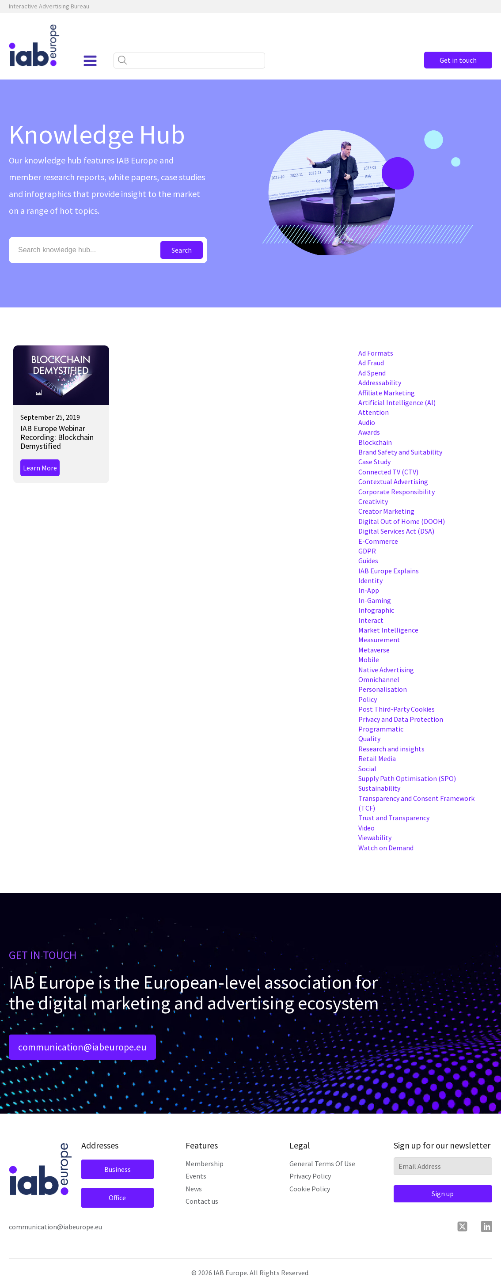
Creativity (373, 501)
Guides (368, 560)
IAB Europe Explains (388, 570)
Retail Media (377, 758)
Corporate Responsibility (396, 491)
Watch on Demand (386, 847)
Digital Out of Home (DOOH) (401, 521)
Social (367, 768)
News (194, 1188)
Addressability (379, 382)
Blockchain (375, 442)
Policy (367, 699)
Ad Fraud (371, 362)
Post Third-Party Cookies (396, 709)
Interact (370, 620)
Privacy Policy (310, 1176)
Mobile (368, 659)
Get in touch (456, 60)
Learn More (40, 467)
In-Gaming (374, 600)
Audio (366, 422)
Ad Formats (375, 353)
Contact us (202, 1201)
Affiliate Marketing (386, 392)
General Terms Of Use (322, 1164)
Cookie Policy (309, 1188)
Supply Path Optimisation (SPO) (407, 778)
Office (116, 1198)
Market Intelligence (388, 629)
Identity (370, 580)
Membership (205, 1164)
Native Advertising (386, 669)
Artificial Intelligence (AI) (397, 402)
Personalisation (382, 689)
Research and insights (391, 748)
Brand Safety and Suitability (400, 451)
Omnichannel (378, 679)
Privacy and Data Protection (400, 719)
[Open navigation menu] (89, 60)
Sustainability (379, 788)
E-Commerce (378, 541)
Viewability (374, 837)
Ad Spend (372, 372)
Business (117, 1169)
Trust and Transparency (393, 817)
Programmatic (380, 728)
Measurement (379, 639)
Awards (369, 432)
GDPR (367, 550)
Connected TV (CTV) (388, 471)
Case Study (374, 461)
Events (196, 1176)
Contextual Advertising (393, 481)
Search (181, 250)
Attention (373, 412)
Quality (369, 738)
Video (366, 827)
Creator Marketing (386, 511)
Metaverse (374, 649)
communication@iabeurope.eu (82, 1047)
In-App (368, 590)
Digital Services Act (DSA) (396, 531)
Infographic (376, 610)
